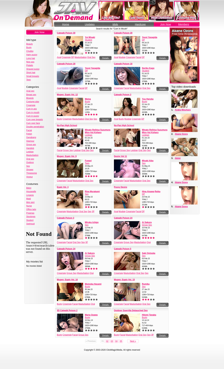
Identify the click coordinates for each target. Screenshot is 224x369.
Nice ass (30, 62)
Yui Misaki (90, 37)
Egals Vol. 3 (62, 187)
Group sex (31, 144)
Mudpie (122, 57)
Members (183, 24)
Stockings (30, 216)
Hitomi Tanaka (149, 315)
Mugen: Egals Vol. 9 (66, 156)
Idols (115, 24)
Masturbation (32, 155)
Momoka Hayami (93, 284)
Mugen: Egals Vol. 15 (124, 279)
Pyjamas (30, 213)
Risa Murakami (92, 191)
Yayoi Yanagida (149, 37)
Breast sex (31, 94)
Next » (133, 341)
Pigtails (29, 65)
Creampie (30, 105)
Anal (59, 57)
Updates (90, 24)
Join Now (165, 24)
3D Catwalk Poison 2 (67, 310)
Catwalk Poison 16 (123, 64)
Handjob (30, 148)
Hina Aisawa (148, 191)
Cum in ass (31, 109)
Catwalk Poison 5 (122, 249)
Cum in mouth (32, 112)
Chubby (29, 51)
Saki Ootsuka (148, 253)
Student (29, 220)
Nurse (29, 206)
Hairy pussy (31, 54)
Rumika (145, 284)
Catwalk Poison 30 (66, 33)
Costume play (32, 101)
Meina (88, 99)
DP (72, 57)
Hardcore (140, 24)
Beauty (29, 44)
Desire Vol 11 (120, 156)
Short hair (30, 72)
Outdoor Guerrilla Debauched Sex (131, 310)
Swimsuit (30, 224)
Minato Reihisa (92, 130)
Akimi (178, 158)
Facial (29, 130)
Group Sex (68, 150)
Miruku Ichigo (92, 222)
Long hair (30, 58)
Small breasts (32, 76)
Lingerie (30, 195)
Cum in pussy (32, 116)
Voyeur (29, 177)
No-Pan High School (67, 125)
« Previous (91, 341)
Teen (28, 79)
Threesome (31, 173)
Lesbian (30, 152)
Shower (29, 169)
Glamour (30, 141)
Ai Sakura (147, 222)
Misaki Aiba (147, 160)
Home (65, 24)
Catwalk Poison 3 (122, 94)
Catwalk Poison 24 (123, 218)
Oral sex (30, 159)
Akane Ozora (181, 134)
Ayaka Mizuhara (183, 110)
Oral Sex (91, 57)
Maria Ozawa (91, 315)
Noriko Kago (148, 68)
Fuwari (88, 160)
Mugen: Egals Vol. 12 (67, 94)
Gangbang (31, 137)
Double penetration (35, 126)
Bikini (28, 188)
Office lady (31, 209)
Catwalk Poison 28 (123, 33)
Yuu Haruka (147, 99)
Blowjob (30, 98)
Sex (28, 166)
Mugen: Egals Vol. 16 (67, 279)
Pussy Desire (120, 187)
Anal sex (30, 91)
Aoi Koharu (96, 132)
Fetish (29, 134)
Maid (28, 198)
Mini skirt (30, 202)
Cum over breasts (34, 119)
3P (93, 211)
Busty (28, 47)
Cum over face (33, 123)
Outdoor (30, 162)
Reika (157, 191)
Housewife (31, 191)
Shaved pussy (32, 69)
